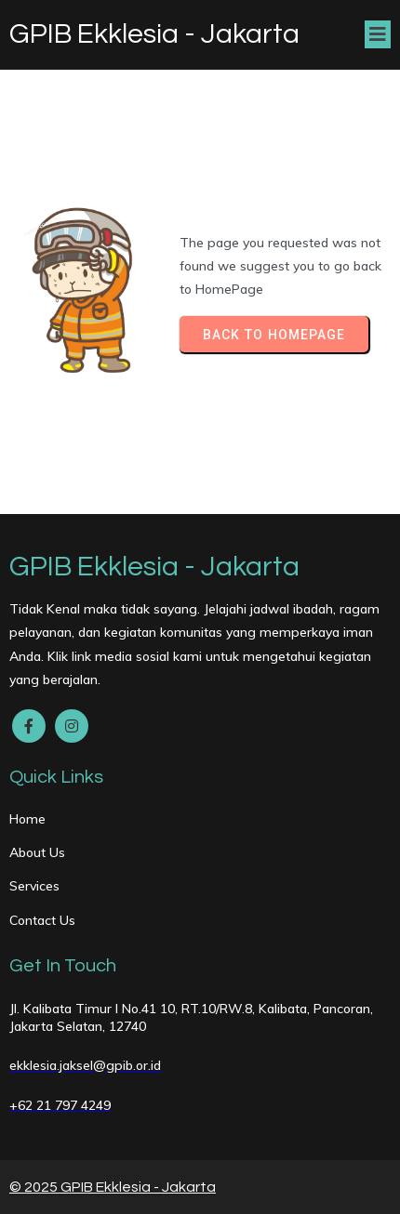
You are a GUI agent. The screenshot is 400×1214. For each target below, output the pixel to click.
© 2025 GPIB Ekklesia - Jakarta (112, 1187)
